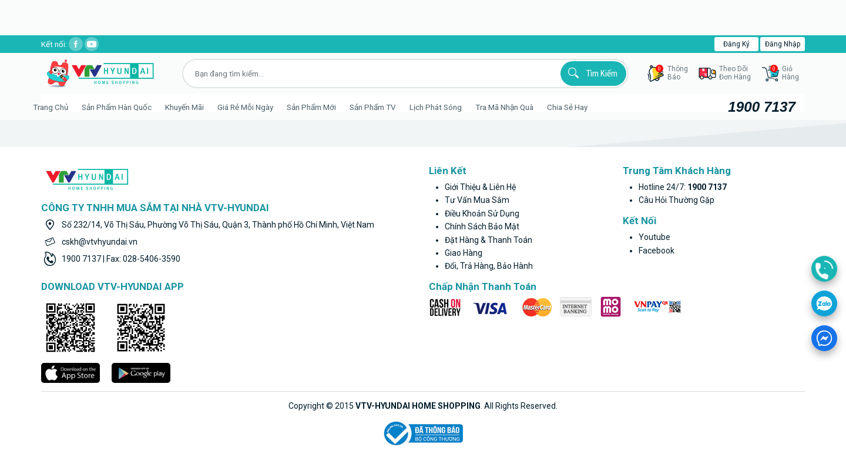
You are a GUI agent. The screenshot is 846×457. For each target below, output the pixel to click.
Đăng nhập (782, 44)
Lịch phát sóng (450, 107)
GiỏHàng (784, 73)
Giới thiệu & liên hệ (480, 187)
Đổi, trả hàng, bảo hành (489, 266)
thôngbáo (672, 73)
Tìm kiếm (591, 73)
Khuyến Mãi (198, 107)
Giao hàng (463, 253)
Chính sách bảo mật (482, 226)
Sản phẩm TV (387, 107)
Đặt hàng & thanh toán (488, 240)
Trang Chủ (64, 107)
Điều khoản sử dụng (482, 213)
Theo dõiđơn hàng (735, 73)
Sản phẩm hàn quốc (131, 107)
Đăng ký (736, 44)
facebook (656, 250)
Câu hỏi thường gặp (676, 200)
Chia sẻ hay (581, 107)
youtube (654, 237)
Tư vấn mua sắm (477, 200)
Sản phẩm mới (325, 107)
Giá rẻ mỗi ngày (259, 107)
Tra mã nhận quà (518, 107)
